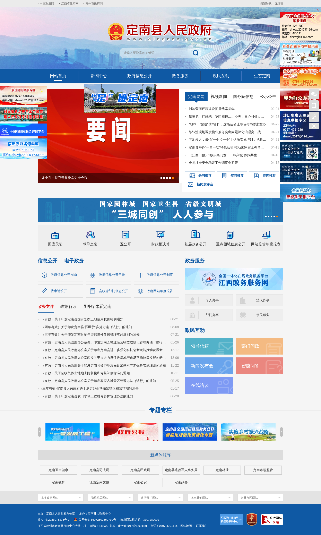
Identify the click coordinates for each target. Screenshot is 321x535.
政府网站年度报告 (160, 291)
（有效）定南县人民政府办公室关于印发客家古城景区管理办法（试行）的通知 (98, 381)
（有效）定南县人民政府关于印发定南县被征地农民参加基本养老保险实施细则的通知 (103, 365)
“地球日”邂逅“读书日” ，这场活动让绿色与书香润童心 (227, 124)
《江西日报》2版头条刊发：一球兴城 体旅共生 (223, 155)
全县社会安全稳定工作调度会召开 (213, 162)
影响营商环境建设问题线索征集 (212, 109)
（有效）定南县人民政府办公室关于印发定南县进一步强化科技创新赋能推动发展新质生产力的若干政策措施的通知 (104, 350)
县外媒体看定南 (97, 306)
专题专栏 (160, 410)
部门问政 (250, 346)
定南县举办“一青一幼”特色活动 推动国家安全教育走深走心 (228, 147)
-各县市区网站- (249, 497)
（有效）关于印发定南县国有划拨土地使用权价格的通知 (82, 319)
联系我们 (202, 525)
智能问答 (250, 365)
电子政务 (74, 260)
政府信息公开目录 (112, 275)
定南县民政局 (140, 470)
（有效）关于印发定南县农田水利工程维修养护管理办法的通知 (87, 396)
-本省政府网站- (49, 497)
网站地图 (186, 525)
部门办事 (212, 315)
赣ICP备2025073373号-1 (54, 519)
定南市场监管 (263, 470)
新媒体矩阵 (160, 455)
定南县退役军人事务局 (181, 470)
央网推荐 (204, 175)
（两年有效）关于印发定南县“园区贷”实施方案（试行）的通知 (86, 327)
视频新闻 (219, 96)
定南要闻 (196, 96)
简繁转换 (266, 3)
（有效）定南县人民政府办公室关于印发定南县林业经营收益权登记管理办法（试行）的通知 (104, 342)
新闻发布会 (205, 184)
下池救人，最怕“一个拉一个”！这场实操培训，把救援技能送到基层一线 (228, 139)
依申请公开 (59, 291)
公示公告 (268, 96)
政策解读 (68, 306)
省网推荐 (237, 175)
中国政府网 (47, 3)
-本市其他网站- (199, 497)
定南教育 (58, 482)
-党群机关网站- (99, 497)
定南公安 (140, 482)
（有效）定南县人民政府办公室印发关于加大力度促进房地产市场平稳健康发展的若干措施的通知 (104, 357)
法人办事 (262, 300)
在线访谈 (200, 385)
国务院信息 (243, 96)
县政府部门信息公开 (113, 291)
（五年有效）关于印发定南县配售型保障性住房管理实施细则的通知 (90, 334)
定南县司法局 (99, 470)
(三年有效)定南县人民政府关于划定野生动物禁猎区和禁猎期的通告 (90, 388)
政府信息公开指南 (64, 275)
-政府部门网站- (149, 497)
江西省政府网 (69, 3)
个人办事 (212, 300)
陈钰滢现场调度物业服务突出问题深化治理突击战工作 (228, 132)
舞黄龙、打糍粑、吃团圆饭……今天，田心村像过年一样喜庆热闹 (228, 116)
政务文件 (46, 306)
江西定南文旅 (99, 482)
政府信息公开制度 (160, 275)
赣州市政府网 (94, 3)
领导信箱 (200, 346)
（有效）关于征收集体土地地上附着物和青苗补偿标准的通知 (85, 373)
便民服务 (262, 315)
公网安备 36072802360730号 (97, 519)
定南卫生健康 (58, 470)
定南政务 (181, 482)
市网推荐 (269, 175)
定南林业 (222, 470)
